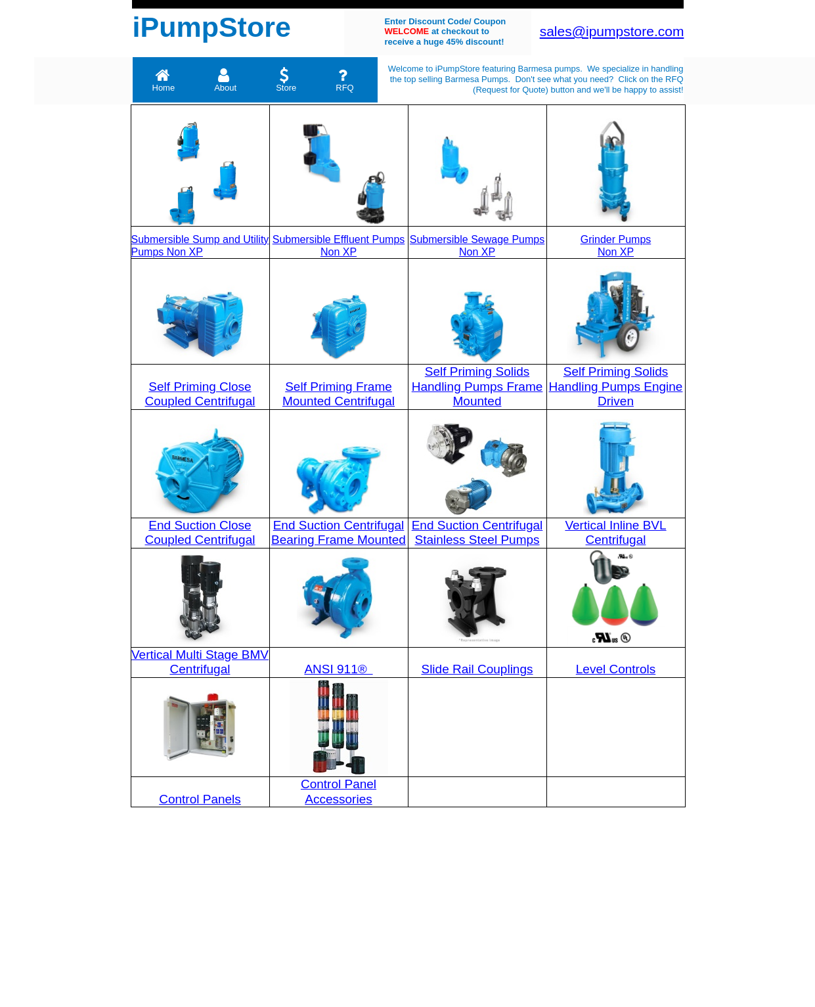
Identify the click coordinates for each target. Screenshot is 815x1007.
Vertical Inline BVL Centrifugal (615, 532)
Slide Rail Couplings (477, 669)
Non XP (616, 251)
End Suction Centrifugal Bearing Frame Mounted (338, 532)
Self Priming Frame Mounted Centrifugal (338, 394)
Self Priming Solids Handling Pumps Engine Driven (616, 386)
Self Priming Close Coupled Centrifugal (200, 394)
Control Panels (200, 799)
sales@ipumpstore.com (612, 31)
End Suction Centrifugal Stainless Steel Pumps (477, 532)
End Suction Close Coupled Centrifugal (200, 532)
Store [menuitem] (286, 80)
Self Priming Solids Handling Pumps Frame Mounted (477, 386)
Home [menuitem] (163, 80)
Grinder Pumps (616, 239)
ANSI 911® (337, 669)
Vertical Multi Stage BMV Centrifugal (200, 662)
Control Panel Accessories (338, 791)
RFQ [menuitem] (344, 80)
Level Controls (615, 669)
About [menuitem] (225, 80)
